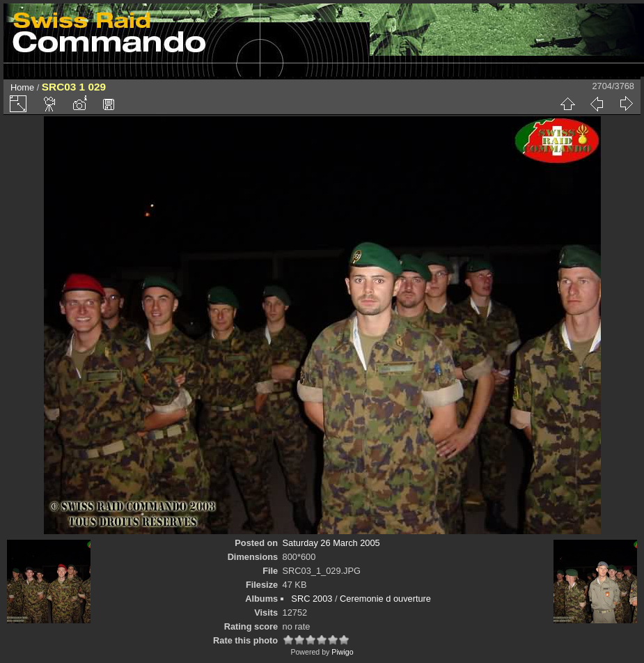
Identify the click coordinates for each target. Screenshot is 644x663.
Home (22, 87)
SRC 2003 (311, 598)
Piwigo (342, 652)
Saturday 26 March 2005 (331, 543)
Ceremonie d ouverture (385, 598)
